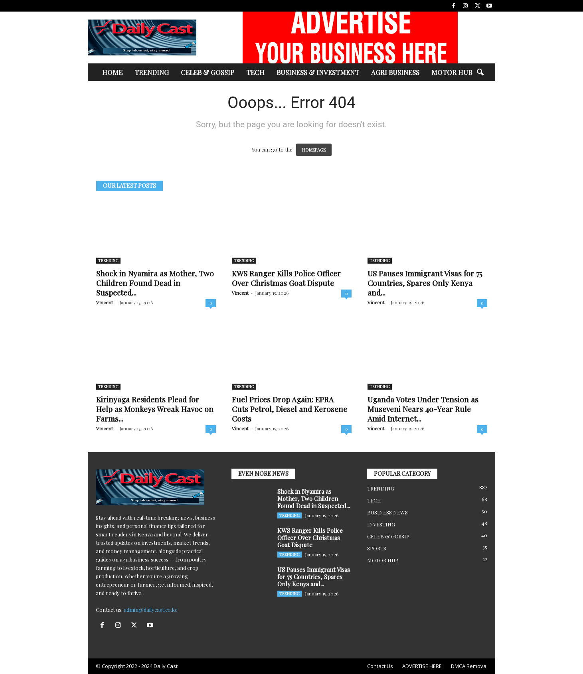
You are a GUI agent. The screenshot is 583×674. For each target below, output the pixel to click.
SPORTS (376, 548)
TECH (255, 72)
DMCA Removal (469, 666)
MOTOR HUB (451, 72)
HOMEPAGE (314, 150)
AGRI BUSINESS (395, 72)
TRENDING (151, 72)
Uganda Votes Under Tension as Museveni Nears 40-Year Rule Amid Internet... (423, 409)
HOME (112, 72)
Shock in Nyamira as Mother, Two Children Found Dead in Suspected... (155, 283)
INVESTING (381, 524)
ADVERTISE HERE (422, 666)
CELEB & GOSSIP (207, 72)
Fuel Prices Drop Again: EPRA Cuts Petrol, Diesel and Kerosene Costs (289, 409)
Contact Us (380, 666)
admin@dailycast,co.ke (151, 609)
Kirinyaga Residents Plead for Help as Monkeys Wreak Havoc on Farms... (154, 409)
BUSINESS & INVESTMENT (318, 72)
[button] (480, 72)
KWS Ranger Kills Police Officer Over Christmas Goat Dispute (286, 278)
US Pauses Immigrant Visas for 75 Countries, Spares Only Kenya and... (425, 283)
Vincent (104, 302)
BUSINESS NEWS (387, 512)
